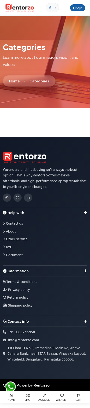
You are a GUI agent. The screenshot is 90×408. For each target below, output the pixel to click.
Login (77, 8)
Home (14, 81)
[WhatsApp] (7, 198)
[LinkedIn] (28, 198)
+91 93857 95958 (21, 332)
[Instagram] (17, 198)
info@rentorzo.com (23, 340)
